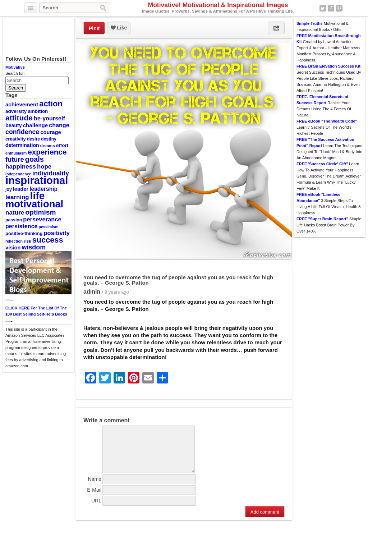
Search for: (15, 73)
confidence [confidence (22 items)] (22, 131)
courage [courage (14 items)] (50, 132)
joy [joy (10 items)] (8, 189)
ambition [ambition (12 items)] (38, 111)
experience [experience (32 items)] (47, 152)
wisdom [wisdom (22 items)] (34, 247)
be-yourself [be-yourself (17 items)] (49, 118)
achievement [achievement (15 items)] (21, 104)
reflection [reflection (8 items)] (14, 241)
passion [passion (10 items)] (13, 219)
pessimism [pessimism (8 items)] (49, 227)
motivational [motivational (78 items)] (34, 204)
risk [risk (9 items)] (27, 241)
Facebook (331, 8)
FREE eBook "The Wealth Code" (326, 121)
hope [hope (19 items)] (44, 166)
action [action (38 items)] (51, 103)
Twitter (322, 8)
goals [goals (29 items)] (34, 159)
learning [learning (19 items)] (17, 197)
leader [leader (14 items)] (20, 189)
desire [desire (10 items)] (33, 139)
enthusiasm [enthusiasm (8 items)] (16, 153)
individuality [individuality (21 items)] (50, 173)
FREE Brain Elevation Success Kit (328, 66)
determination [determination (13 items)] (22, 145)
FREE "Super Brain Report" (322, 219)
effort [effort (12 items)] (62, 145)
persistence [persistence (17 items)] (21, 226)
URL (96, 509)
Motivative (15, 67)
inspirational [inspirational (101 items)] (36, 180)
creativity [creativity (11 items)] (15, 139)
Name (94, 488)
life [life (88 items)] (37, 195)
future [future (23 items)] (14, 159)
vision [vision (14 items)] (13, 247)
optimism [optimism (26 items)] (41, 212)
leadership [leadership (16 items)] (43, 189)
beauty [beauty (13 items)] (13, 125)
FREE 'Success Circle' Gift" (322, 164)
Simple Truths (309, 23)
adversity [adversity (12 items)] (16, 111)
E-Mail (94, 498)
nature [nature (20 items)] (14, 212)
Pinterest (339, 8)
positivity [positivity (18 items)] (57, 233)
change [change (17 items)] (59, 125)
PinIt (94, 28)
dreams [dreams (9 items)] (47, 145)
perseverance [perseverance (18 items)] (42, 219)
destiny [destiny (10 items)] (48, 139)
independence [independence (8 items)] (18, 174)
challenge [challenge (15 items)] (35, 125)
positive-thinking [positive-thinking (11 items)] (24, 233)
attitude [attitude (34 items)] (19, 118)
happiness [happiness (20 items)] (20, 166)
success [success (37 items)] (47, 239)
